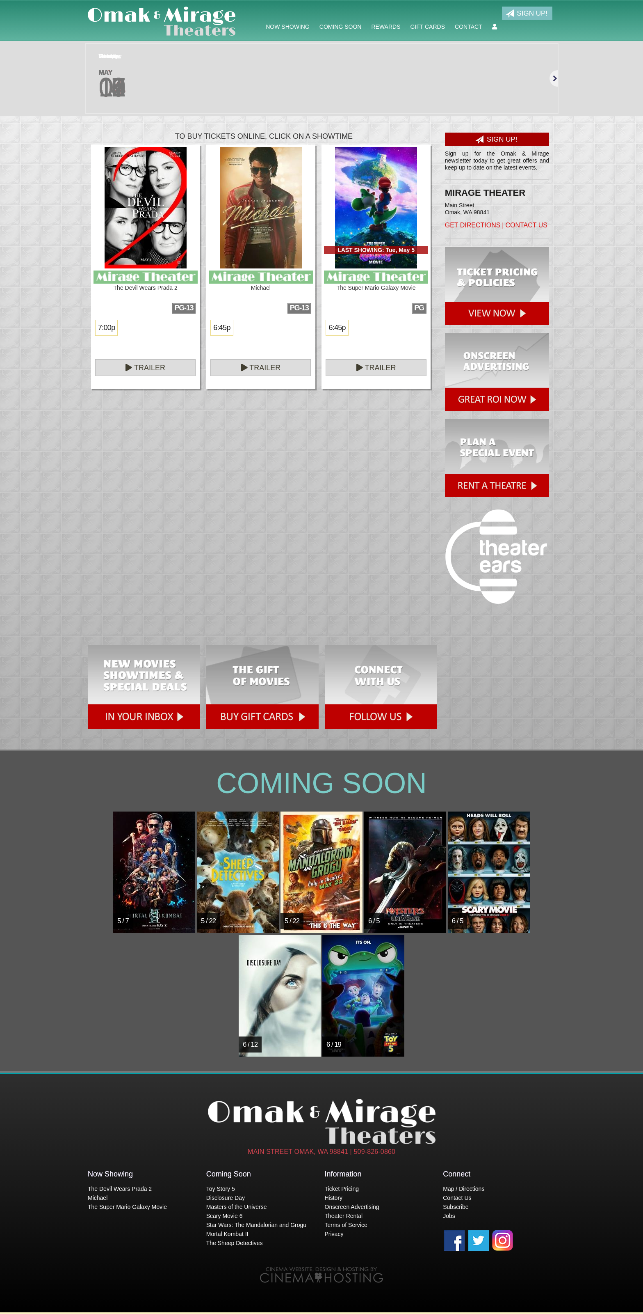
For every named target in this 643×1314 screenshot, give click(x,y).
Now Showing (288, 26)
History (334, 1198)
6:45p (221, 327)
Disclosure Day (225, 1198)
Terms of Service (346, 1225)
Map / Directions (463, 1189)
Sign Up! (526, 13)
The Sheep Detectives (234, 1243)
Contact (468, 26)
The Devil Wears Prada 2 (120, 1189)
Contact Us (526, 225)
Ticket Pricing (342, 1189)
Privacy (334, 1234)
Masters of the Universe (236, 1207)
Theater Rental (344, 1216)
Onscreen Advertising (352, 1207)
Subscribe (455, 1207)
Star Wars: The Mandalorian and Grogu (256, 1225)
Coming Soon (340, 26)
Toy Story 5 (220, 1189)
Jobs (449, 1216)
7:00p (106, 327)
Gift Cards (427, 26)
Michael (97, 1198)
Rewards (385, 26)
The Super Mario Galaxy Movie (127, 1207)
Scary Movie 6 (224, 1216)
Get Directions (473, 225)
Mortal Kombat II (227, 1234)
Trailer (145, 368)
